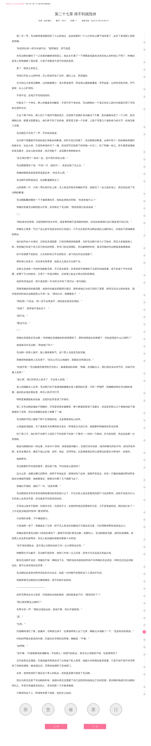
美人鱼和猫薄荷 (19, 4)
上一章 (56, 726)
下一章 (95, 726)
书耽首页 (9, 4)
